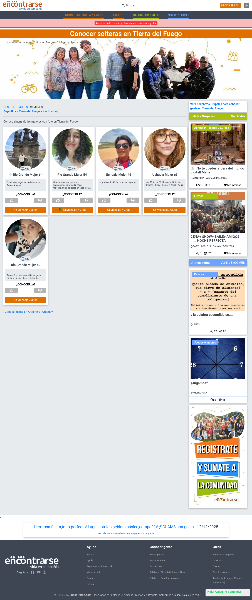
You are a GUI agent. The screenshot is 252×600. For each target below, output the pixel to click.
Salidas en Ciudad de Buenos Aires (167, 572)
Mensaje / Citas (26, 210)
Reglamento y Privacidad (99, 566)
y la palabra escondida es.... (212, 315)
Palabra (199, 274)
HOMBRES (21, 107)
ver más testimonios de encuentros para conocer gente (126, 533)
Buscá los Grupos (222, 572)
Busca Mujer (156, 566)
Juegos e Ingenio (205, 342)
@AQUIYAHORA (199, 392)
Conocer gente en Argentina (23, 311)
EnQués (217, 566)
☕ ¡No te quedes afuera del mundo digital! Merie (217, 170)
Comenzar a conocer (19, 42)
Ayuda (90, 560)
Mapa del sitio (94, 572)
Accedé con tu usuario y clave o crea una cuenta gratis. (125, 23)
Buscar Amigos (45, 42)
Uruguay (47, 311)
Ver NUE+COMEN (233, 263)
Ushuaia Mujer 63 (165, 174)
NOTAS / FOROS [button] (178, 15)
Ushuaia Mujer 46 (118, 174)
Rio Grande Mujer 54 (72, 174)
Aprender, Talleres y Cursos (211, 128)
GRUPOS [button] (118, 15)
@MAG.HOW (197, 178)
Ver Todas (238, 116)
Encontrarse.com (81, 595)
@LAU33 (195, 324)
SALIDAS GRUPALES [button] (146, 15)
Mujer (63, 42)
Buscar (90, 554)
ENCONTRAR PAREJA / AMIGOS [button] (83, 15)
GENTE (8, 107)
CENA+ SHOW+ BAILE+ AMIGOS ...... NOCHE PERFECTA (215, 239)
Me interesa (232, 185)
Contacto (91, 578)
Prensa (90, 584)
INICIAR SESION (230, 5)
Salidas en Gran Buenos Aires (165, 578)
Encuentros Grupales (223, 554)
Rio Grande (50, 111)
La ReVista (218, 560)
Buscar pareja (157, 554)
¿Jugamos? (199, 383)
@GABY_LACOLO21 (201, 246)
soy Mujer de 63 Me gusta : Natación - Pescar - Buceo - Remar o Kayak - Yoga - (164, 185)
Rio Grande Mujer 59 (25, 265)
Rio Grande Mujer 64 (28, 174)
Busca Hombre (157, 560)
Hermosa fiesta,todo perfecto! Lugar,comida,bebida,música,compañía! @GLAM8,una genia (114, 526)
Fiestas (198, 196)
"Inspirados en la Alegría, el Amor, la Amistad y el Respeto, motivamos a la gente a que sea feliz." (147, 595)
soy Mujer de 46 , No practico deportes (118, 182)
